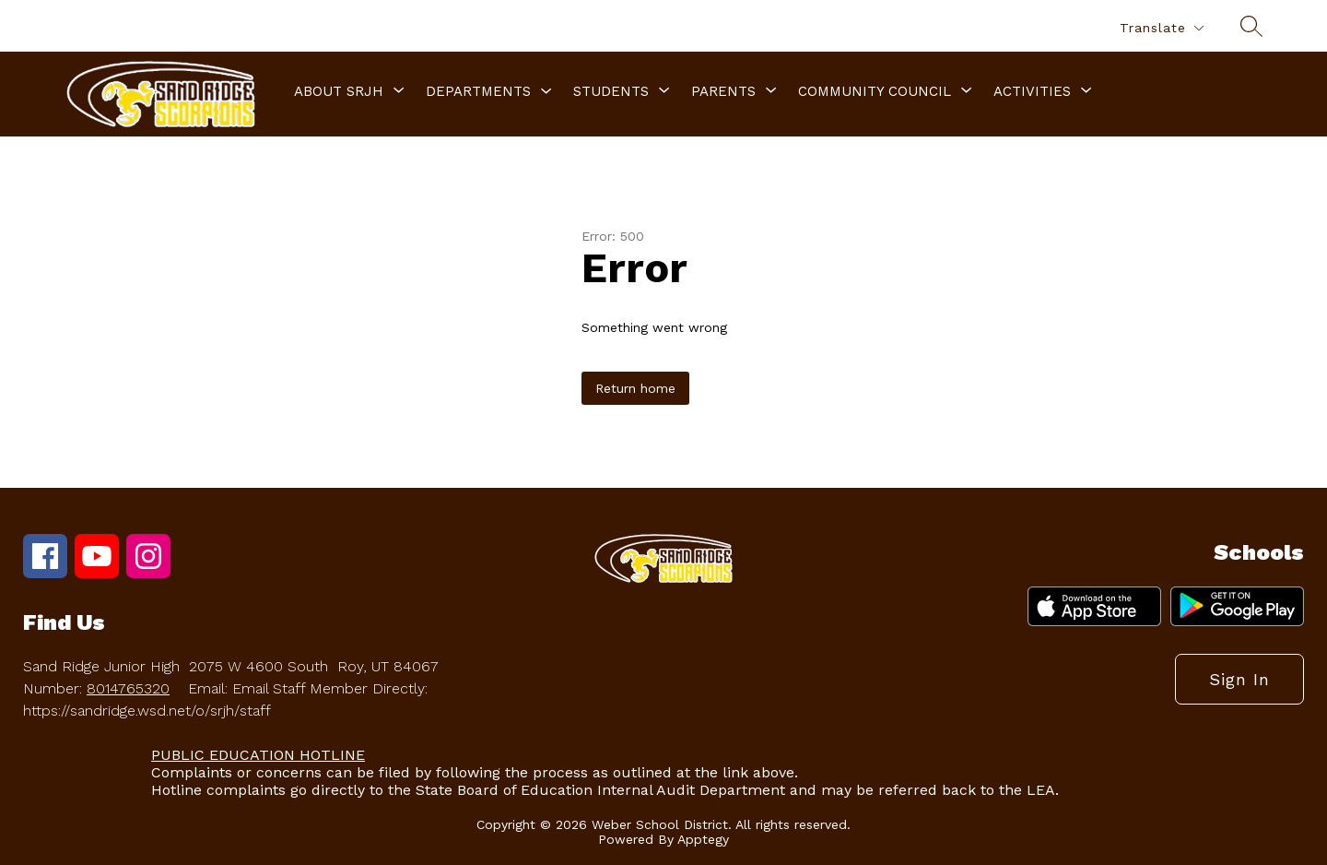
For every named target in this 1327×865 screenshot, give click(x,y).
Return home (635, 388)
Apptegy (703, 839)
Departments (478, 91)
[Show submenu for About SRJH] (338, 91)
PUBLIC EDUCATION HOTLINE (258, 755)
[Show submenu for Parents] (723, 91)
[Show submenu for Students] (611, 91)
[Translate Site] (1161, 28)
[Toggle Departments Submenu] (546, 91)
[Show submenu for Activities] (1032, 91)
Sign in (1239, 679)
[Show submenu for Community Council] (874, 91)
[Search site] (1251, 26)
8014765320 (128, 688)
